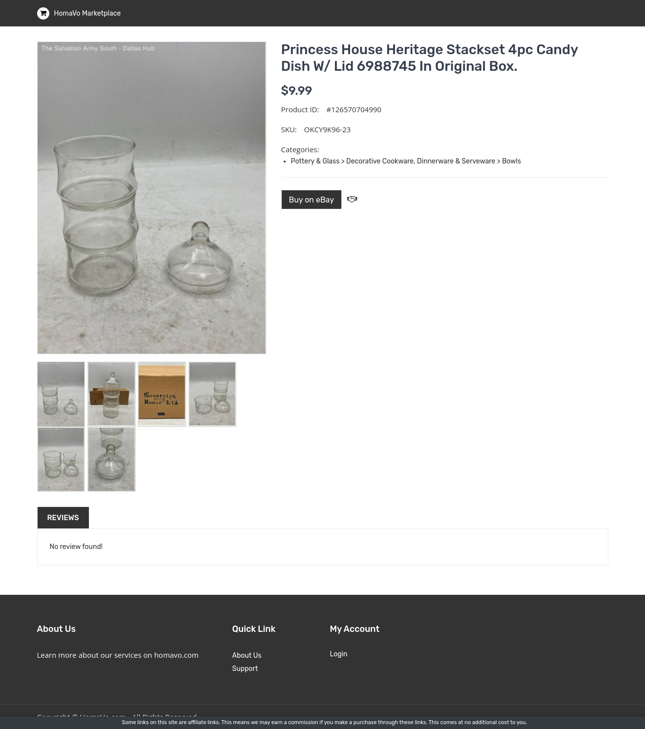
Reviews (63, 517)
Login (339, 654)
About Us (247, 655)
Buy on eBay (311, 199)
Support (245, 669)
